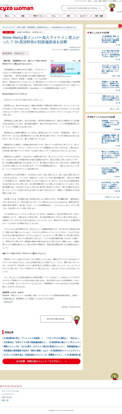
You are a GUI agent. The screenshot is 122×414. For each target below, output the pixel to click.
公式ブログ (8, 302)
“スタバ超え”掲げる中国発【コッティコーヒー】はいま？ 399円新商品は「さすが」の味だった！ (111, 53)
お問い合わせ (7, 397)
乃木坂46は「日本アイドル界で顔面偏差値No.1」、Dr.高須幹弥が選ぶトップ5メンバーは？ (44, 342)
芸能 (22, 16)
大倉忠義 (117, 191)
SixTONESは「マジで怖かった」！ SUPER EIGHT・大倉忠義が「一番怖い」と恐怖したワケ (110, 185)
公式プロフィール (63, 76)
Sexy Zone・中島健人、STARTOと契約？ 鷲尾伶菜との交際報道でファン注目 (110, 171)
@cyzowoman (74, 49)
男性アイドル (38, 16)
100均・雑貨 (116, 76)
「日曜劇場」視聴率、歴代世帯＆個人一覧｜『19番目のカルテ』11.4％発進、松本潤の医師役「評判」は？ (110, 139)
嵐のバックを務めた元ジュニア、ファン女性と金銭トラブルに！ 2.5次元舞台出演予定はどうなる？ (111, 155)
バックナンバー (8, 394)
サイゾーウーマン (16, 8)
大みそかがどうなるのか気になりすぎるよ (82, 8)
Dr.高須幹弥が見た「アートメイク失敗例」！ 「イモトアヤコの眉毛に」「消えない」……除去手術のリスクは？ (54, 338)
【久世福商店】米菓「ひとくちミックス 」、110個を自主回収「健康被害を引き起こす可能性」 (110, 39)
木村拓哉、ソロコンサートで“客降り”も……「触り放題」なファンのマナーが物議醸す (110, 123)
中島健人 (117, 176)
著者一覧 (5, 400)
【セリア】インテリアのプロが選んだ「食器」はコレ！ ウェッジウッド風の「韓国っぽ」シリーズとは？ (110, 69)
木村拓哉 (117, 129)
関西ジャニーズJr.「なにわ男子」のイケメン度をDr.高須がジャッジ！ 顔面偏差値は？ (42, 346)
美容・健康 (99, 16)
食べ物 (118, 45)
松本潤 (118, 146)
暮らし (7, 16)
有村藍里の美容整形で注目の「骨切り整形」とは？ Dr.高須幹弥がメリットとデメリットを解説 (46, 351)
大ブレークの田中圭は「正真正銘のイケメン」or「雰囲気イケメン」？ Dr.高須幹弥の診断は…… (46, 355)
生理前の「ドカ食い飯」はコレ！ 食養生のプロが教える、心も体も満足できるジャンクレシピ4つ (111, 84)
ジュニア (117, 162)
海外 (68, 16)
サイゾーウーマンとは (10, 391)
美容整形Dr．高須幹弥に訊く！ (16, 53)
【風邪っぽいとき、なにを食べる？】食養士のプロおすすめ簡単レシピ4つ (111, 98)
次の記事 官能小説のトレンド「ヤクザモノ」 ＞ (41, 361)
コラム (53, 16)
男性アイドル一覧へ (113, 197)
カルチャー (84, 16)
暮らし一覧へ (115, 109)
